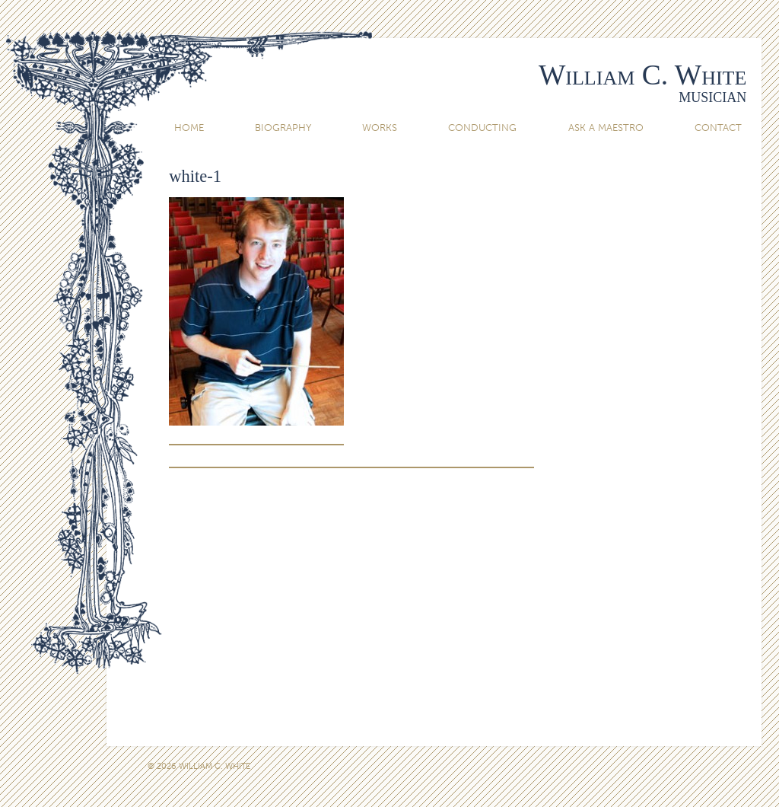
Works (379, 127)
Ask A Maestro (606, 127)
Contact (718, 127)
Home (189, 127)
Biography (283, 127)
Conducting (482, 127)
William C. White (642, 75)
